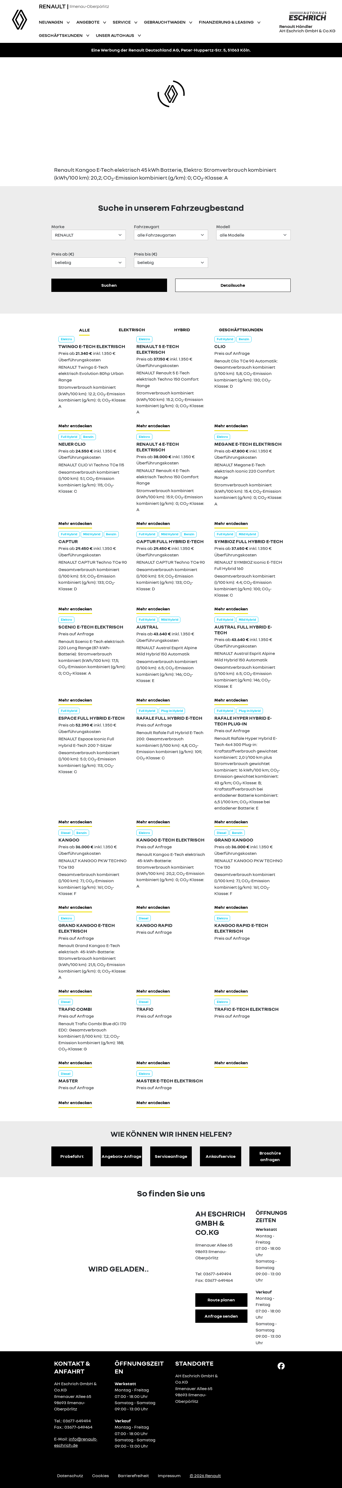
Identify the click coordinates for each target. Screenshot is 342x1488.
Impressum (169, 1475)
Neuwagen (51, 22)
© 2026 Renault (205, 1475)
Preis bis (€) (145, 254)
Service (122, 22)
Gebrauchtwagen (165, 22)
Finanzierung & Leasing (227, 22)
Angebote (88, 22)
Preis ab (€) (62, 254)
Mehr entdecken (75, 425)
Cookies (100, 1475)
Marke (57, 226)
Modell (223, 226)
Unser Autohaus (115, 35)
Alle (84, 330)
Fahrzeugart (146, 226)
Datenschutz (70, 1475)
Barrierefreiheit (133, 1475)
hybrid (182, 329)
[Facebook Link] (281, 1365)
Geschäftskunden (61, 35)
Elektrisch (132, 329)
